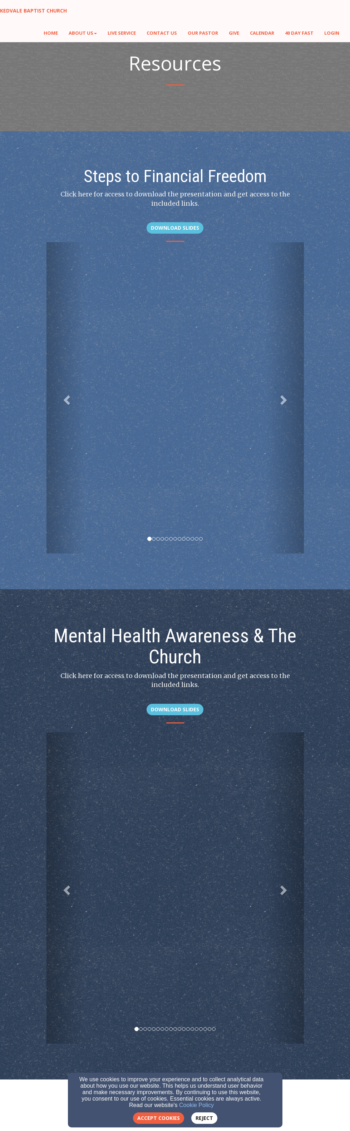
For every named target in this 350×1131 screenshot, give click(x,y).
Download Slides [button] (175, 227)
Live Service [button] (122, 33)
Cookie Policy (196, 1105)
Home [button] (51, 33)
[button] (65, 398)
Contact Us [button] (162, 33)
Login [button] (331, 33)
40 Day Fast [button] (299, 33)
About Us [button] (83, 33)
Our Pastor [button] (203, 33)
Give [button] (234, 33)
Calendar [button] (262, 33)
